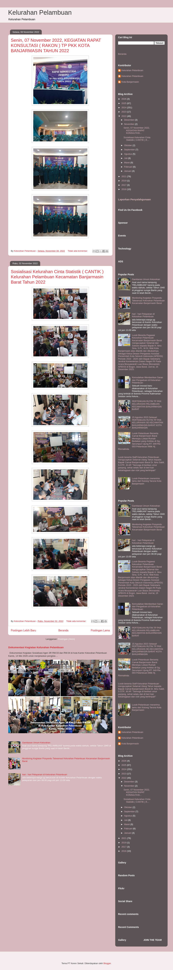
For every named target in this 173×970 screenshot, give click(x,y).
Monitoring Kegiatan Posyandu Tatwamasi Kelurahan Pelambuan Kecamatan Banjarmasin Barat (148, 300)
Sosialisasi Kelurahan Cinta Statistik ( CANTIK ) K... (136, 138)
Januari (128, 171)
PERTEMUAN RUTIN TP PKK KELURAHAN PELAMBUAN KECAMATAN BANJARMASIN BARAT (147, 405)
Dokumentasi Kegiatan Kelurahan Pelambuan (36, 647)
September (129, 149)
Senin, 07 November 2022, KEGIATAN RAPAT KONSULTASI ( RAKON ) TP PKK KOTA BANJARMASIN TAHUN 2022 (56, 45)
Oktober (128, 145)
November (129, 124)
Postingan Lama (100, 630)
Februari (128, 167)
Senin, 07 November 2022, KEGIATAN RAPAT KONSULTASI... (136, 130)
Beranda (63, 630)
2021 (124, 176)
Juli (126, 158)
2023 (124, 111)
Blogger (107, 963)
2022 (124, 116)
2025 (124, 103)
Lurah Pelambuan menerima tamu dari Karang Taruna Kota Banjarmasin (146, 481)
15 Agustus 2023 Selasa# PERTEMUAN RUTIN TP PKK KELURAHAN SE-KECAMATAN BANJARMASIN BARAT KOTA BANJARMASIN (147, 422)
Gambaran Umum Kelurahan (36, 742)
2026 (124, 99)
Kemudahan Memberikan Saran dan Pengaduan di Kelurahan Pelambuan (147, 380)
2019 (124, 180)
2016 (124, 189)
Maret (127, 162)
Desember (129, 120)
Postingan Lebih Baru (23, 630)
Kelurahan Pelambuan (40, 12)
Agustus (128, 154)
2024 (124, 107)
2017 (124, 185)
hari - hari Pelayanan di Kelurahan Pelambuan (44, 774)
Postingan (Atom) (66, 639)
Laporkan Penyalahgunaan (134, 199)
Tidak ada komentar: (78, 251)
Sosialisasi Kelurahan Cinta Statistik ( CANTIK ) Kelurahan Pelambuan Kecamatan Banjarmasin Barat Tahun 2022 (57, 277)
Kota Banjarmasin (130, 82)
